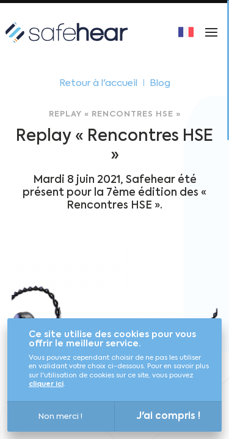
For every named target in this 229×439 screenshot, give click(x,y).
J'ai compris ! (168, 416)
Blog (160, 83)
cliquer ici (46, 384)
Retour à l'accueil (98, 83)
